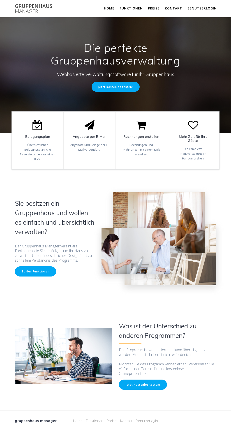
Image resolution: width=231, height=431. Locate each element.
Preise (153, 8)
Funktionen (131, 8)
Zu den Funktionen (35, 271)
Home (109, 8)
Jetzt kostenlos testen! (115, 87)
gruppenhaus (33, 9)
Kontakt (173, 8)
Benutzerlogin (202, 8)
